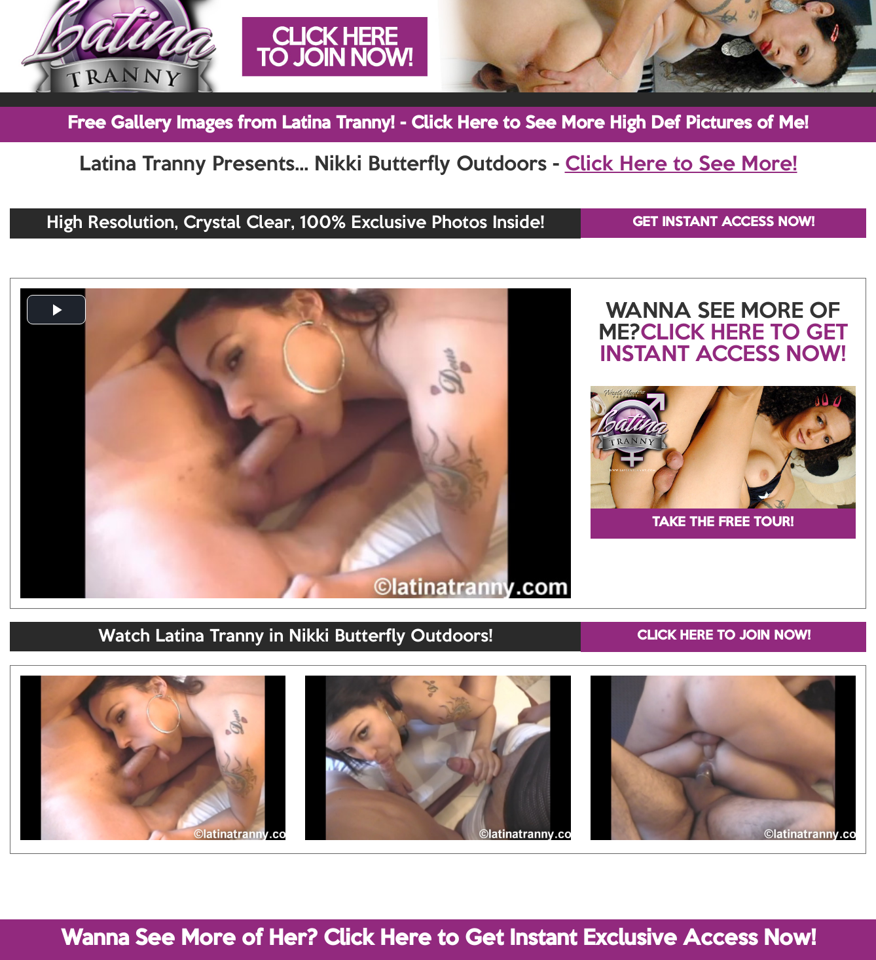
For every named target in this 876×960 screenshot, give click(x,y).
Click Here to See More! (681, 165)
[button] (56, 309)
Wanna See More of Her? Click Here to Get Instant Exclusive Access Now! (438, 939)
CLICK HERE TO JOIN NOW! (724, 636)
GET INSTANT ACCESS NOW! (723, 223)
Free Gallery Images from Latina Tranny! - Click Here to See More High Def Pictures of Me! (438, 124)
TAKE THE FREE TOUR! (723, 523)
